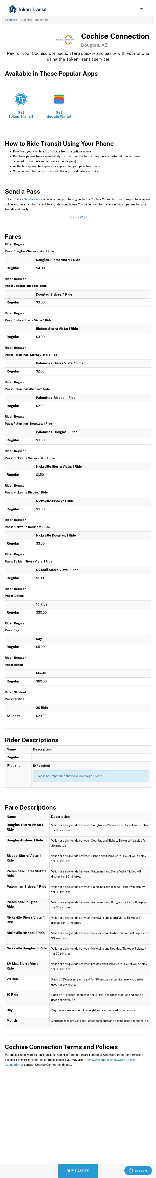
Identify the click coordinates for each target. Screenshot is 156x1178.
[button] (142, 9)
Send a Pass (32, 199)
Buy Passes (78, 1171)
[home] (28, 9)
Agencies (11, 20)
